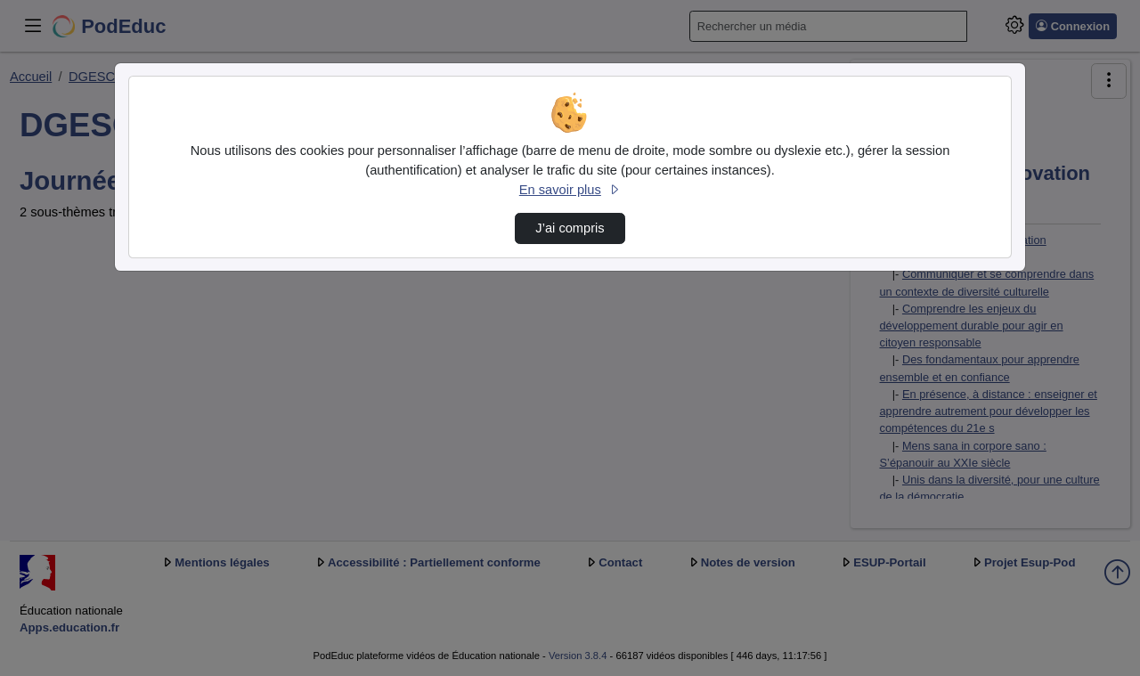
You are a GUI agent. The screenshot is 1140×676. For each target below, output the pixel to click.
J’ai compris (569, 228)
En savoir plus (570, 190)
